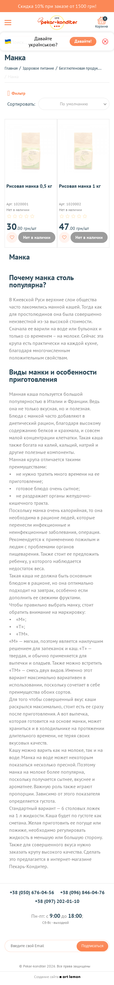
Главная (11, 68)
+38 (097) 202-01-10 (57, 901)
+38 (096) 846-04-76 (82, 892)
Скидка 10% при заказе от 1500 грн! (57, 6)
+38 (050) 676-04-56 (32, 892)
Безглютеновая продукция (81, 68)
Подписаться (92, 946)
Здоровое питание (38, 68)
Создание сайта (57, 976)
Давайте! (83, 41)
